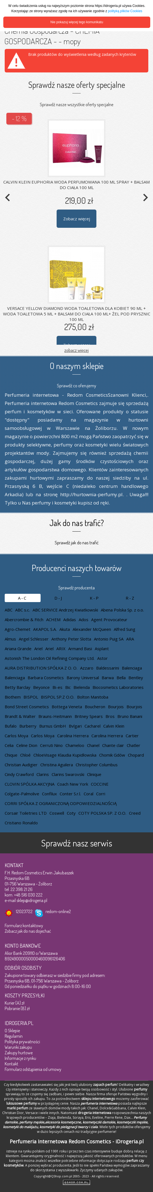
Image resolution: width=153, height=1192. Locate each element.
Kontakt (11, 1063)
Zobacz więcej (76, 218)
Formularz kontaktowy (24, 925)
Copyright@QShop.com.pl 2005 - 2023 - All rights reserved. (77, 1176)
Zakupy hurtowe (19, 1052)
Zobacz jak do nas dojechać (28, 931)
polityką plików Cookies (125, 11)
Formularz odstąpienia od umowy (33, 1069)
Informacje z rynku (20, 1058)
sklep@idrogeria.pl (32, 900)
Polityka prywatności (22, 1041)
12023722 (24, 911)
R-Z (130, 598)
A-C (22, 598)
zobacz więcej (76, 350)
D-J (58, 598)
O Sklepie (12, 1030)
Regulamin (14, 1036)
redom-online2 (58, 911)
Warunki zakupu (18, 1047)
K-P (94, 598)
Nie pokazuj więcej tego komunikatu (77, 22)
